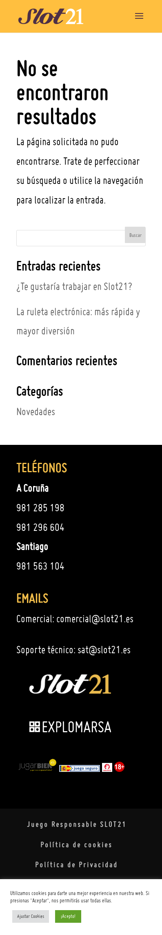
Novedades (35, 411)
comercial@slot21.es (94, 618)
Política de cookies (76, 844)
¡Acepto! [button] (68, 916)
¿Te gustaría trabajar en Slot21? (74, 286)
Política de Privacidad (76, 864)
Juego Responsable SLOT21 (76, 824)
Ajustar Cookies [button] (30, 916)
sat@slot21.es (104, 649)
